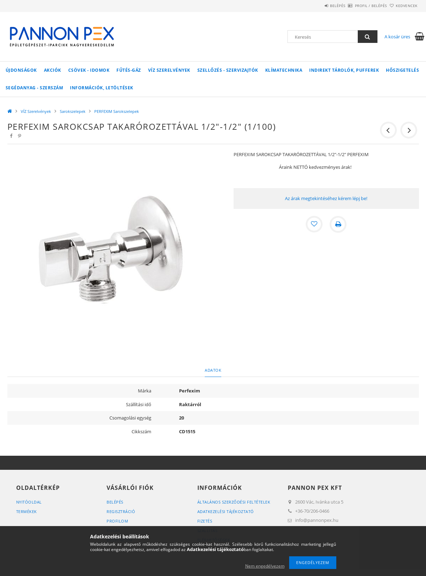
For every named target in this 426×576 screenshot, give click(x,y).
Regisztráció (121, 511)
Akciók (52, 70)
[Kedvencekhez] (314, 224)
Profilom (117, 521)
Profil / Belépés (359, 5)
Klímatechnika (284, 70)
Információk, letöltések (101, 88)
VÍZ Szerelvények (169, 70)
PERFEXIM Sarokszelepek (116, 111)
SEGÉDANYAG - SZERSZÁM (34, 88)
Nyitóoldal (29, 502)
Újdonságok (21, 70)
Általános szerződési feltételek (234, 502)
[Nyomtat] (338, 224)
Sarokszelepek (72, 111)
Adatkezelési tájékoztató (225, 511)
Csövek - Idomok (89, 70)
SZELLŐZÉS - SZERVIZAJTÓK (227, 70)
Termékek (26, 511)
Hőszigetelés (402, 70)
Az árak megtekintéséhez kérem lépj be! (326, 198)
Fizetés (204, 521)
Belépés (318, 5)
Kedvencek (403, 5)
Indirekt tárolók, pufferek (344, 70)
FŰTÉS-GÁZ (128, 70)
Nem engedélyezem (265, 566)
